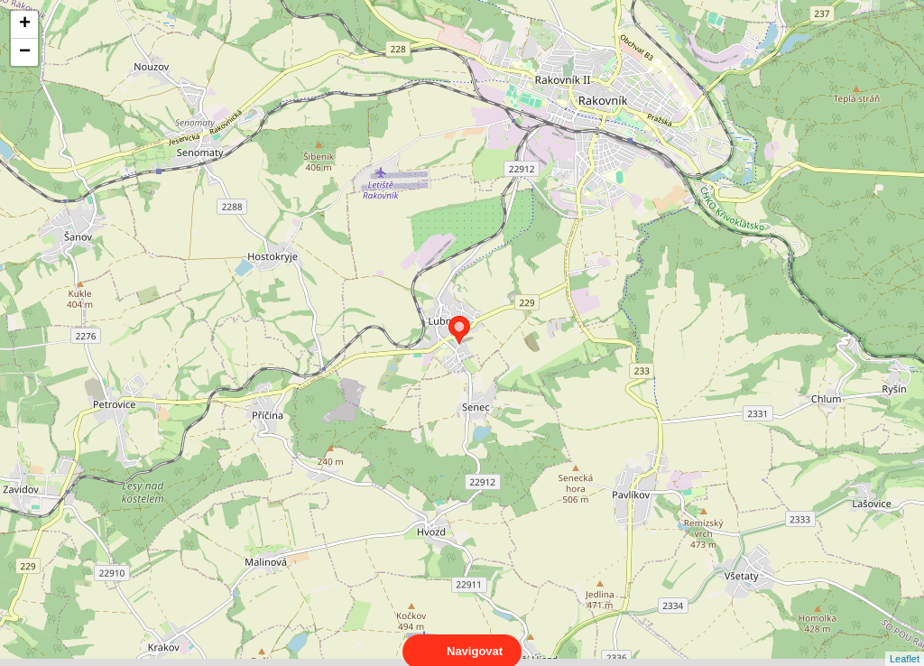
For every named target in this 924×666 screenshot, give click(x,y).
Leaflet (904, 642)
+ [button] (25, 24)
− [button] (25, 52)
